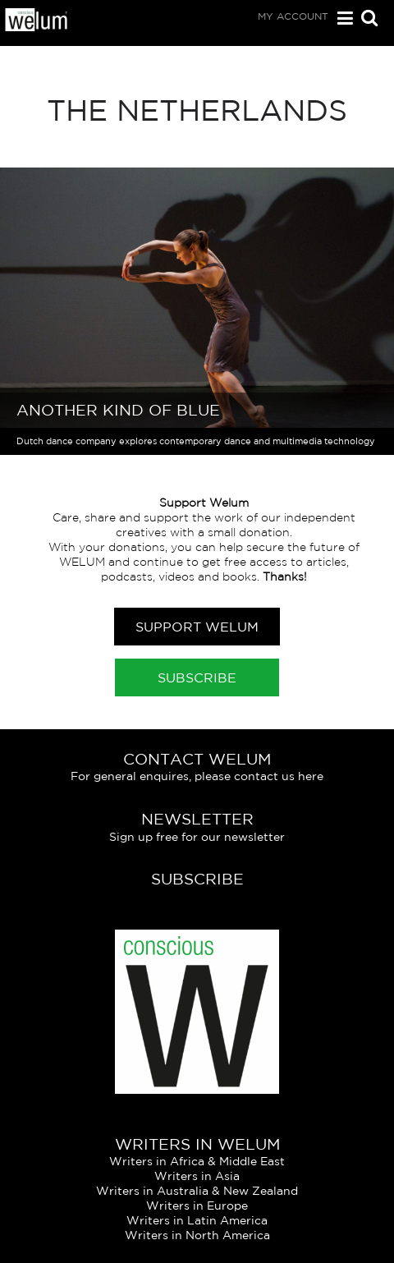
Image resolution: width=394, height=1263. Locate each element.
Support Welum (197, 626)
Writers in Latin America (197, 1220)
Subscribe (197, 677)
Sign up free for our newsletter (197, 836)
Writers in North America (197, 1235)
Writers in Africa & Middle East (197, 1161)
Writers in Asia (197, 1176)
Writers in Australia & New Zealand (197, 1190)
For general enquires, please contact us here (197, 776)
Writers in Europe (197, 1205)
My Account (293, 16)
